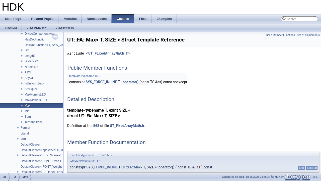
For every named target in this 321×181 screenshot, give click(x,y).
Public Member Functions (280, 35)
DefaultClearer (30, 144)
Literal (25, 133)
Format (25, 127)
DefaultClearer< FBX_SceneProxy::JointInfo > (51, 155)
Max (27, 105)
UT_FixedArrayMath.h (108, 53)
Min (27, 111)
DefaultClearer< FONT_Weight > (42, 166)
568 (96, 126)
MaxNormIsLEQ (35, 94)
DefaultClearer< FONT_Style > (41, 161)
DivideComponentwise (39, 33)
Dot (27, 50)
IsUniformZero (34, 83)
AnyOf (29, 78)
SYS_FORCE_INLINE (101, 82)
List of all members (308, 35)
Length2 (30, 56)
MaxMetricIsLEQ (36, 100)
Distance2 (31, 61)
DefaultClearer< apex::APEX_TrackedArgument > (54, 150)
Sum (28, 116)
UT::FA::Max (130, 167)
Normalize (31, 67)
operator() (130, 82)
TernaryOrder (33, 122)
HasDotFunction (35, 39)
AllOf (28, 72)
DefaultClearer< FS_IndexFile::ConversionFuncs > (54, 172)
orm (23, 139)
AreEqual (31, 89)
